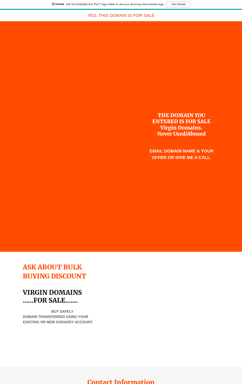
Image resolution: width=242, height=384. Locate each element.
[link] (121, 15)
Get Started (178, 4)
